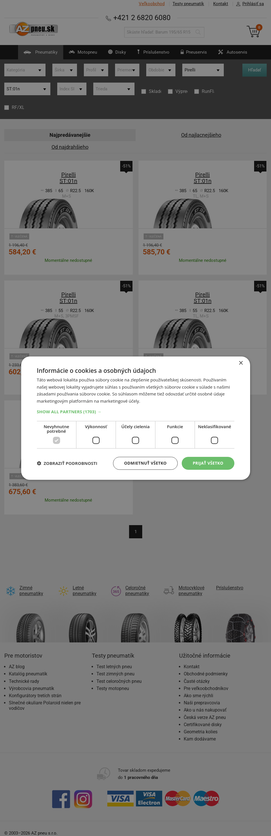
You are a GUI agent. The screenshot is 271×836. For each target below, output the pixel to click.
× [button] (241, 363)
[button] (135, 411)
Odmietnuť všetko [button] (145, 463)
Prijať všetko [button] (208, 463)
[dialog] (135, 418)
